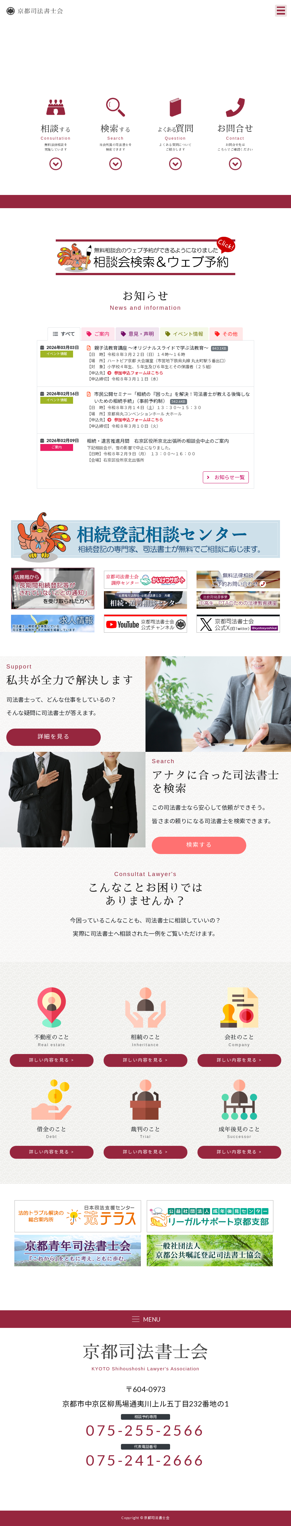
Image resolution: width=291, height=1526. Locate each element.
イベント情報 (56, 354)
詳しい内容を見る (49, 1060)
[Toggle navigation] (281, 11)
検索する (199, 845)
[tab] (64, 334)
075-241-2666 (145, 1460)
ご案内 (56, 447)
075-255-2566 (145, 1430)
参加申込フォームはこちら (135, 373)
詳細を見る (53, 737)
